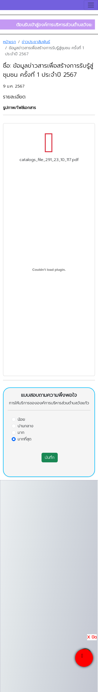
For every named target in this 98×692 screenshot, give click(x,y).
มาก (21, 433)
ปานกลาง (25, 426)
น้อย (21, 419)
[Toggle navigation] (91, 5)
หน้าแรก (9, 42)
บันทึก (49, 458)
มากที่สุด (24, 439)
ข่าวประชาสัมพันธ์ (36, 42)
